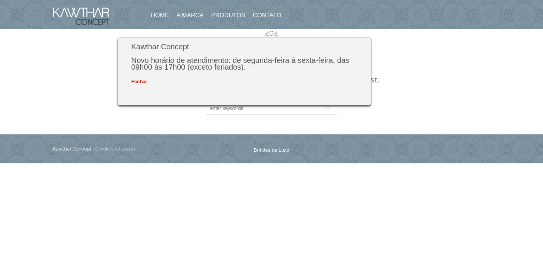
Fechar (139, 81)
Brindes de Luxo (271, 150)
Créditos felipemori (116, 149)
